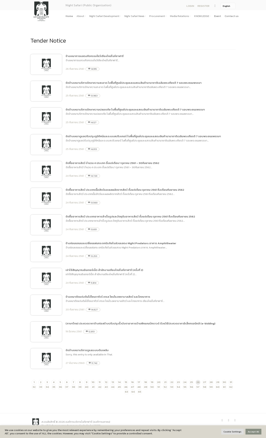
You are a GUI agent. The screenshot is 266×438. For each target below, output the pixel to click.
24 (184, 382)
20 (158, 382)
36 (60, 387)
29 (217, 382)
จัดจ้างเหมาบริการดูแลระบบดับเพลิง (87, 350)
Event (217, 16)
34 (47, 387)
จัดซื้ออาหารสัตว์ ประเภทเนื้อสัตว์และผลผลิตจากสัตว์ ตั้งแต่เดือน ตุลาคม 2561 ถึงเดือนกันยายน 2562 (125, 190)
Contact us (231, 16)
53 (171, 387)
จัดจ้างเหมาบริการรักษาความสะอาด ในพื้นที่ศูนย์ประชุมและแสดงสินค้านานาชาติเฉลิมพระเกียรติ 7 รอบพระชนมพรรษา (134, 83)
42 (99, 387)
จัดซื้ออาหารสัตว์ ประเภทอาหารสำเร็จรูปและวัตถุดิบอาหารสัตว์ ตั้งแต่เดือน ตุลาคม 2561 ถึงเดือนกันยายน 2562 (130, 216)
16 (132, 382)
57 (198, 387)
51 (158, 387)
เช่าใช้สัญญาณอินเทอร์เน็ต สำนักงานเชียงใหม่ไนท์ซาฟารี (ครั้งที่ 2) (104, 270)
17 (139, 382)
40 (86, 387)
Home (69, 16)
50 (152, 387)
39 (79, 387)
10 (93, 382)
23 (178, 382)
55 (184, 387)
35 (53, 387)
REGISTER (203, 6)
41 (93, 387)
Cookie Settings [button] (232, 431)
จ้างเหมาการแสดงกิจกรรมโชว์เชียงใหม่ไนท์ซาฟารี (95, 56)
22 (171, 382)
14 (119, 382)
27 (204, 382)
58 (204, 387)
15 (126, 382)
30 (224, 382)
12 (106, 382)
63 (126, 392)
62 (230, 387)
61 (224, 387)
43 (106, 387)
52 (165, 387)
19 (152, 382)
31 (231, 382)
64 (133, 392)
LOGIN (190, 6)
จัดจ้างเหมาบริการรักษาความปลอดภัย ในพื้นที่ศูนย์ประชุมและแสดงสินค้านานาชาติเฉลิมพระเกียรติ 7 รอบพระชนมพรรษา (135, 109)
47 (132, 387)
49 (145, 387)
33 (40, 387)
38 (73, 387)
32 (34, 387)
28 (211, 382)
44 (112, 387)
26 (198, 382)
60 (217, 387)
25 (191, 382)
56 (191, 387)
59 (211, 387)
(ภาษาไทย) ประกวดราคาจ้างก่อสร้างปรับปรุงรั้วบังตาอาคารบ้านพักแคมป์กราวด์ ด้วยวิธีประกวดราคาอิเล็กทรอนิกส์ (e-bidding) (140, 323)
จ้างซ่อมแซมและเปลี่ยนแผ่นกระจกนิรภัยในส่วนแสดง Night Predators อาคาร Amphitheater (121, 243)
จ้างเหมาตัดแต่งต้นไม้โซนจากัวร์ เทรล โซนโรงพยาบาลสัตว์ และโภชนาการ (108, 297)
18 (145, 382)
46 (125, 387)
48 (139, 387)
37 (66, 387)
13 (113, 382)
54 (178, 387)
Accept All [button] (253, 431)
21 (165, 382)
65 (139, 392)
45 (119, 387)
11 (99, 382)
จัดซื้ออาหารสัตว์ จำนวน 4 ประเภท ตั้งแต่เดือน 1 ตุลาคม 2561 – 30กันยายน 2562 (112, 163)
